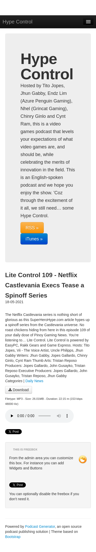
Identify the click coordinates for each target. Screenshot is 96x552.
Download (18, 390)
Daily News (34, 381)
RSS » (32, 227)
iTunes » (34, 238)
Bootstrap (12, 537)
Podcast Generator (40, 526)
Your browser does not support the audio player (39, 416)
